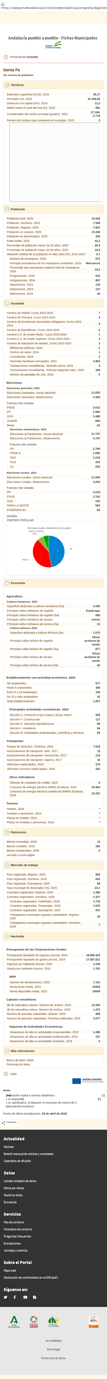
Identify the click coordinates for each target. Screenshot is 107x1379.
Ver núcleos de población (18, 75)
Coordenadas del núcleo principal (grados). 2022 (37, 114)
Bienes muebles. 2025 (21, 846)
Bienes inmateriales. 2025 (23, 850)
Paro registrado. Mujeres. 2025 (26, 874)
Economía (36, 583)
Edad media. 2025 (18, 240)
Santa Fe (11, 70)
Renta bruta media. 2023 (25, 986)
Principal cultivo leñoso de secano (31, 657)
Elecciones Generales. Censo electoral (31, 392)
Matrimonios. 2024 (21, 293)
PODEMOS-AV (16, 510)
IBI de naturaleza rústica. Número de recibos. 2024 (38, 1009)
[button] (5, 57)
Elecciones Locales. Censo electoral (29, 477)
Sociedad (35, 303)
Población (36, 209)
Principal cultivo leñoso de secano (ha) (34, 665)
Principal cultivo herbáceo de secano (30, 619)
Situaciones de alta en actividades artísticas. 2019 (41, 1041)
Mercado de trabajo (42, 865)
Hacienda (35, 936)
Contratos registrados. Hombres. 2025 (31, 896)
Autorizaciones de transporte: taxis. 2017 (32, 751)
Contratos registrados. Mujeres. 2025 (30, 892)
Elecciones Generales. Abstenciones (30, 397)
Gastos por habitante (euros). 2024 (28, 968)
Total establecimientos (21, 701)
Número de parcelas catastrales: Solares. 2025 (36, 1013)
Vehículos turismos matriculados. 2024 (31, 768)
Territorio (35, 85)
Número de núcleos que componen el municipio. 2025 (40, 120)
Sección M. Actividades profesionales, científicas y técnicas (47, 732)
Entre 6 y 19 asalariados (22, 692)
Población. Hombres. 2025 (23, 223)
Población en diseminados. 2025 (27, 236)
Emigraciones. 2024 (22, 275)
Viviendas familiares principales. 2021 (33, 361)
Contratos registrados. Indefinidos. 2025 (35, 901)
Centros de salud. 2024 (24, 352)
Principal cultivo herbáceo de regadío (30, 610)
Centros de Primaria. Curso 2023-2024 (31, 317)
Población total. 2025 (20, 218)
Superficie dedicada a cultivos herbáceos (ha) (35, 606)
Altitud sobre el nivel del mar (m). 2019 (31, 107)
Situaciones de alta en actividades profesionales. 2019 (44, 1036)
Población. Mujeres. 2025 (23, 227)
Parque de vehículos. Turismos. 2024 (30, 746)
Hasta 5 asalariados (19, 687)
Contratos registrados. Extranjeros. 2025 (35, 910)
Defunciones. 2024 (21, 289)
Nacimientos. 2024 (21, 284)
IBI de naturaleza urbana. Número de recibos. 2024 (39, 1005)
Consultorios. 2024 (21, 356)
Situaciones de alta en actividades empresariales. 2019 (44, 1032)
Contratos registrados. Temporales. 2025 (35, 905)
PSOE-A (15, 453)
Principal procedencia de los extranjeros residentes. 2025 (45, 263)
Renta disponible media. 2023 (28, 991)
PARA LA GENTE (18, 505)
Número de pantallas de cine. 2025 (31, 374)
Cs (11, 466)
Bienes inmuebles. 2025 (22, 841)
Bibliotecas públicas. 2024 (26, 347)
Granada (32, 56)
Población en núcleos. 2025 (24, 232)
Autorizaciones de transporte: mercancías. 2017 (37, 755)
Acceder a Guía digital (21, 855)
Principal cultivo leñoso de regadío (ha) (34, 649)
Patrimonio (36, 832)
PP (9, 411)
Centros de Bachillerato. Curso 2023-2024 (33, 330)
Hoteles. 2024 (15, 809)
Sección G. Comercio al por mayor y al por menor (41, 714)
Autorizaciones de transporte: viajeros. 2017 (34, 759)
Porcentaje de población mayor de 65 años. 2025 (37, 249)
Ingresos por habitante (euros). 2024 (29, 964)
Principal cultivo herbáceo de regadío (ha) (33, 615)
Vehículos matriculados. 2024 (25, 764)
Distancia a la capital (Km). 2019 (27, 103)
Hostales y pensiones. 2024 (24, 813)
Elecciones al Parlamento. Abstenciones (35, 438)
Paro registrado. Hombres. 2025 (27, 879)
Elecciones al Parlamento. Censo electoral (36, 434)
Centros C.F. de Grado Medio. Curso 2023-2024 (37, 334)
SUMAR (12, 420)
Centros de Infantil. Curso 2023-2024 (30, 312)
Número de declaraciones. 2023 (30, 982)
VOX (10, 416)
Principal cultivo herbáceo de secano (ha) (33, 624)
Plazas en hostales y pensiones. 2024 (30, 822)
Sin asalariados (16, 683)
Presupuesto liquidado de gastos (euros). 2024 (36, 959)
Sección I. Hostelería (23, 728)
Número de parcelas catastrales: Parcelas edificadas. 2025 (43, 1018)
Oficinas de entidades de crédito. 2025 (34, 782)
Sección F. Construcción (25, 719)
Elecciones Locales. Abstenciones (28, 481)
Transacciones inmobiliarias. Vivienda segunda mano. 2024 (47, 370)
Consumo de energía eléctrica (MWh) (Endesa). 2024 (43, 787)
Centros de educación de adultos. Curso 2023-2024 (39, 343)
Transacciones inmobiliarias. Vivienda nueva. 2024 (41, 365)
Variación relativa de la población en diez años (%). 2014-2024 (46, 254)
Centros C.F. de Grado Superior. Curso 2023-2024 (38, 338)
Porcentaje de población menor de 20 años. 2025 (37, 245)
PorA (13, 462)
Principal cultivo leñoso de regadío (31, 640)
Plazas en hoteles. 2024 (22, 818)
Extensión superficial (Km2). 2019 (28, 94)
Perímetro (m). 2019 (19, 99)
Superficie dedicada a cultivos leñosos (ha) (37, 632)
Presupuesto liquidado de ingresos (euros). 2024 (37, 955)
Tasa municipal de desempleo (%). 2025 (32, 887)
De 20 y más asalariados (22, 696)
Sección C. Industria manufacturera (32, 723)
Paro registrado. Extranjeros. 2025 (28, 883)
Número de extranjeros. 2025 (28, 258)
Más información (41, 1051)
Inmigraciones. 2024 (22, 280)
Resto (10, 425)
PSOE (11, 407)
